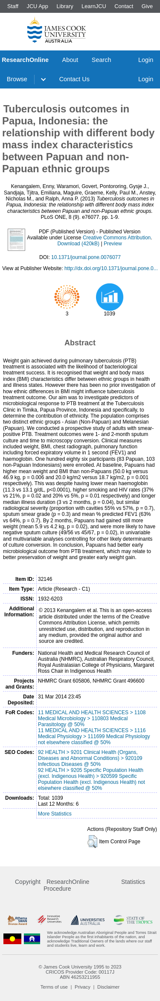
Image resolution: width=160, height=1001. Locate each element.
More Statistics (55, 814)
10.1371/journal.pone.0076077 (86, 257)
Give (147, 6)
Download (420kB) (78, 244)
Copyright (28, 881)
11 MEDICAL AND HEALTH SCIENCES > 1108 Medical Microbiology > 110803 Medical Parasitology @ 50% (91, 718)
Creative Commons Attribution (117, 238)
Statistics (133, 881)
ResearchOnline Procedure (66, 885)
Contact (123, 6)
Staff (12, 6)
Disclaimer (108, 986)
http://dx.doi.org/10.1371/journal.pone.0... (111, 268)
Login (145, 59)
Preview (113, 244)
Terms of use (54, 986)
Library (64, 6)
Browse (17, 79)
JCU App (37, 6)
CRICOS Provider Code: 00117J (80, 972)
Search (101, 59)
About (70, 59)
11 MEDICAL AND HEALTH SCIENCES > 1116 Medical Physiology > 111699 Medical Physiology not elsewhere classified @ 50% (94, 736)
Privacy (82, 986)
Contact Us (74, 79)
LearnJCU (93, 6)
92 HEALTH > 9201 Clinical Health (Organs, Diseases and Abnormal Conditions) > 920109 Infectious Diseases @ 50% (90, 758)
